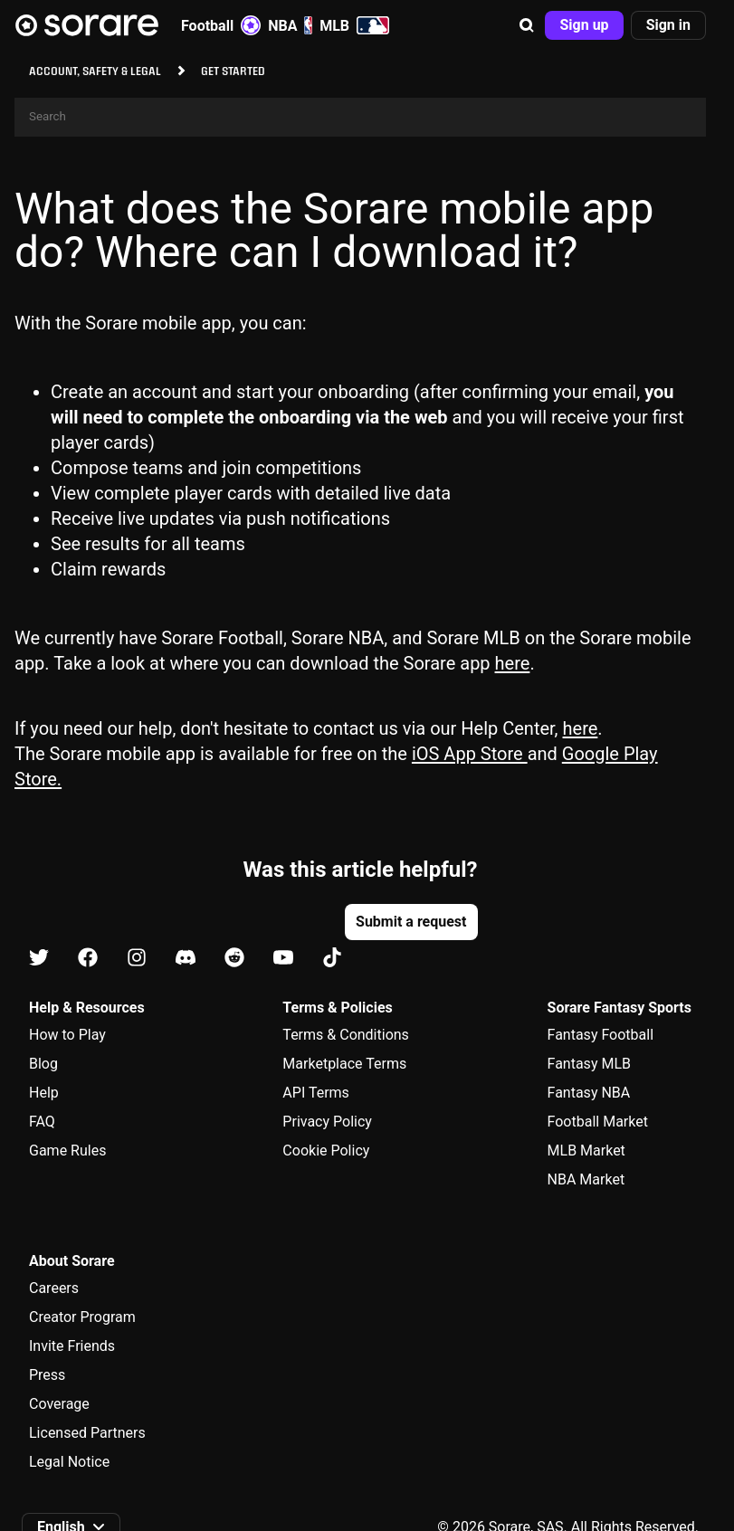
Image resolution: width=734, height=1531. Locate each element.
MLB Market (586, 1150)
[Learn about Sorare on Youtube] (283, 958)
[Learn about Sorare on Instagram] (136, 958)
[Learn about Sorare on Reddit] (234, 958)
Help (44, 1092)
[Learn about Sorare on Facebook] (88, 958)
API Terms (315, 1092)
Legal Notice (69, 1461)
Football (221, 25)
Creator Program (82, 1317)
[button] (527, 25)
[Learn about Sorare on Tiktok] (332, 958)
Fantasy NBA (589, 1092)
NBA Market (586, 1179)
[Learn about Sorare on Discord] (185, 958)
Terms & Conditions (345, 1034)
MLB (354, 25)
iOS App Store (470, 754)
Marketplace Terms (344, 1063)
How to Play (67, 1034)
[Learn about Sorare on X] (39, 958)
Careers (54, 1288)
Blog (43, 1063)
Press (47, 1375)
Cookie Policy (325, 1150)
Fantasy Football (600, 1034)
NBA (290, 25)
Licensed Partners (87, 1432)
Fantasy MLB (589, 1063)
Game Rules (67, 1150)
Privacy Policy (327, 1121)
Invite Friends (72, 1346)
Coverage (59, 1403)
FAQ (42, 1121)
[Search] (360, 117)
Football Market (598, 1121)
